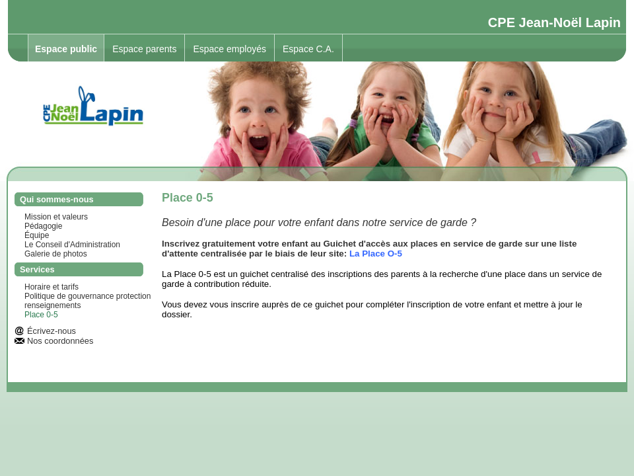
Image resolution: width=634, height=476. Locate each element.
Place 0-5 (41, 314)
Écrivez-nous (51, 331)
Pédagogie (43, 226)
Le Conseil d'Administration (72, 244)
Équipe (36, 235)
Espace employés (229, 49)
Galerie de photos (55, 253)
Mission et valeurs (56, 216)
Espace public (66, 49)
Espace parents (144, 49)
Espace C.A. (308, 49)
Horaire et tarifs (51, 287)
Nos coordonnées (60, 341)
